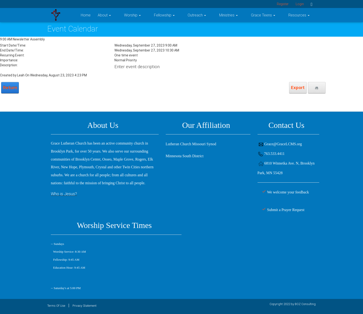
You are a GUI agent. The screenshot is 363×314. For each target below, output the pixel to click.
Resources (305, 15)
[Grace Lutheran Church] (55, 14)
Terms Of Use (56, 306)
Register (283, 4)
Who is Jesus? (64, 193)
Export (298, 87)
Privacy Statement (85, 306)
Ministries (247, 15)
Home (128, 15)
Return (10, 87)
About (146, 15)
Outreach (221, 15)
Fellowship (194, 15)
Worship (169, 15)
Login (300, 4)
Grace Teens (275, 15)
